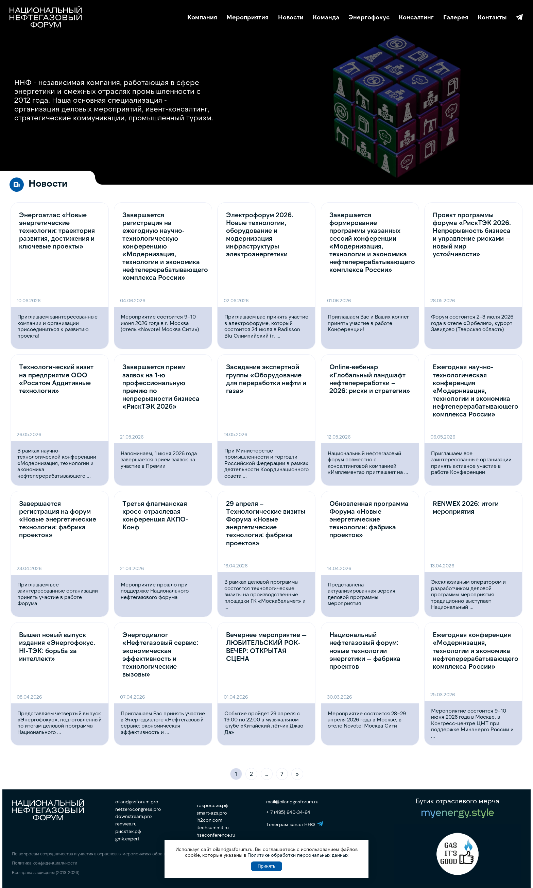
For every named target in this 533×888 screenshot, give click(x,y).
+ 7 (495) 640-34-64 (288, 812)
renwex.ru (126, 823)
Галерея (455, 17)
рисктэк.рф (128, 831)
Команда (326, 17)
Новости (291, 17)
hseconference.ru (215, 835)
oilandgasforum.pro (136, 801)
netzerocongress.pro (138, 809)
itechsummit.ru (212, 827)
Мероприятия (247, 17)
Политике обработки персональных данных (297, 855)
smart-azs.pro (211, 813)
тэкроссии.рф (212, 805)
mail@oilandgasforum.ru (292, 801)
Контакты (492, 17)
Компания (202, 17)
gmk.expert (127, 838)
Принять (266, 866)
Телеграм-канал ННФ (519, 17)
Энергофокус (369, 17)
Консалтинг (416, 17)
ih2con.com (209, 820)
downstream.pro (133, 816)
